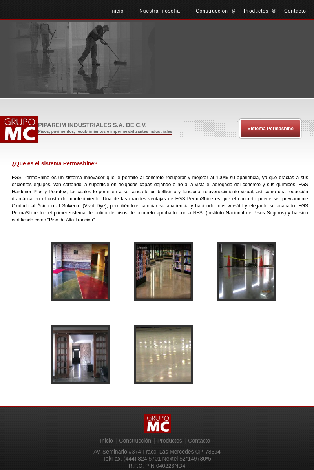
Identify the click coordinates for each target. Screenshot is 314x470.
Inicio (117, 11)
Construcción (212, 11)
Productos (256, 11)
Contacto (295, 11)
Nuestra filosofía (159, 11)
